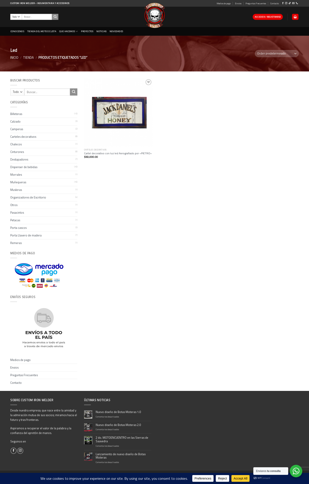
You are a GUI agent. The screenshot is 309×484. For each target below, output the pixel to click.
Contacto (274, 3)
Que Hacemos (68, 31)
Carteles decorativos (23, 136)
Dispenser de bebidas (23, 167)
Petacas (15, 220)
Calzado (15, 121)
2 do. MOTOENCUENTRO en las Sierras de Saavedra (122, 439)
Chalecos (16, 144)
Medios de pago (224, 3)
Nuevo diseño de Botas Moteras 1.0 (118, 412)
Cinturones (17, 152)
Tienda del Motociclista (41, 31)
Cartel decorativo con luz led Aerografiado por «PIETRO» (118, 153)
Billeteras (16, 114)
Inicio (14, 57)
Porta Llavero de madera (26, 235)
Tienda (28, 57)
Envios (238, 3)
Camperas (16, 129)
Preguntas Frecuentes (256, 3)
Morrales (16, 174)
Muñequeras (18, 182)
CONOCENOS (17, 31)
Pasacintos (17, 212)
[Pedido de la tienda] (277, 53)
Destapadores (19, 159)
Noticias (101, 31)
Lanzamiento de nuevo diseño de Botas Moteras (121, 456)
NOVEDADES (116, 31)
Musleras (16, 190)
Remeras (16, 243)
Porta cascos (18, 227)
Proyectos (87, 31)
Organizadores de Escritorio (28, 197)
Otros (13, 205)
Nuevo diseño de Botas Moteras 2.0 (118, 425)
